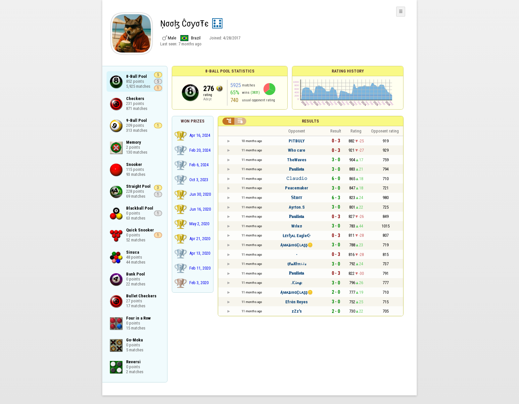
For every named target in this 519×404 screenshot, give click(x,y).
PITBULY (297, 140)
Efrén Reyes (296, 301)
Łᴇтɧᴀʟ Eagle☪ (297, 235)
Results (310, 121)
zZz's (297, 311)
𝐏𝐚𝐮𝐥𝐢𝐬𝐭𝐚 (296, 169)
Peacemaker (296, 187)
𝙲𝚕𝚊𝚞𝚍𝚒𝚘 (296, 178)
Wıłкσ (296, 226)
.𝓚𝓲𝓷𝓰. (297, 282)
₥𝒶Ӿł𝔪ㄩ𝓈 (296, 263)
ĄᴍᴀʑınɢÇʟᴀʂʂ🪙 (296, 244)
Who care (296, 150)
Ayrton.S (297, 207)
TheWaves (297, 159)
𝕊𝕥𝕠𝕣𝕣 (296, 197)
